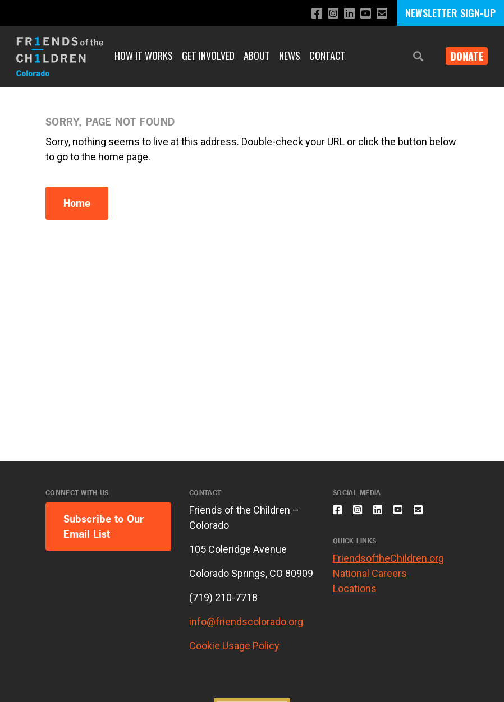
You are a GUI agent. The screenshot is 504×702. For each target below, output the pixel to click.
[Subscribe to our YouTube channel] (363, 13)
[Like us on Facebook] (309, 13)
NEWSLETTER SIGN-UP (450, 13)
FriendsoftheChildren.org (388, 564)
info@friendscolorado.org (246, 621)
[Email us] (380, 13)
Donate (462, 56)
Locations (355, 595)
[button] (410, 56)
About (257, 55)
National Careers (370, 579)
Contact (327, 55)
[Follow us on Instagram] (327, 13)
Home (76, 203)
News (289, 55)
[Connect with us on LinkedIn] (345, 13)
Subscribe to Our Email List (103, 526)
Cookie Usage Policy (234, 646)
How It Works (143, 55)
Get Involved (208, 55)
